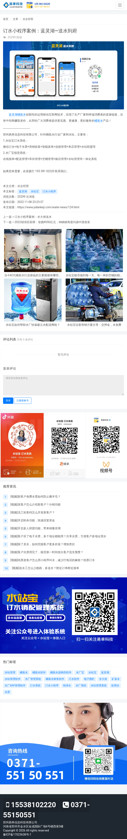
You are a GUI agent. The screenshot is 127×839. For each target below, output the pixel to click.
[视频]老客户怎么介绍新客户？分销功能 (35, 504)
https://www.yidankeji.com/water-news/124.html (48, 207)
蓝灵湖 (13, 114)
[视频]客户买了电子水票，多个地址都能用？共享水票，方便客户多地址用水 (58, 536)
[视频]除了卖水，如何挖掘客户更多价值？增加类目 (42, 544)
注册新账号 (23, 400)
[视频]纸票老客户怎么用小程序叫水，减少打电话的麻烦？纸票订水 (52, 560)
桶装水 (21, 114)
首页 (5, 19)
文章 (15, 19)
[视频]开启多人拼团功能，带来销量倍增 (35, 528)
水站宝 (35, 191)
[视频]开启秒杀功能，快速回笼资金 (32, 520)
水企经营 (28, 19)
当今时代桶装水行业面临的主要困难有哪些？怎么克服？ (32, 275)
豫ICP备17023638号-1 (17, 834)
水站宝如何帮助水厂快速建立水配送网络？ (33, 324)
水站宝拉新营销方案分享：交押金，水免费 (94, 324)
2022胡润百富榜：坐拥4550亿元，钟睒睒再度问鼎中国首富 (52, 222)
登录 (8, 400)
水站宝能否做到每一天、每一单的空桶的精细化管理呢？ (94, 275)
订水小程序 (49, 191)
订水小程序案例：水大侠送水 (33, 216)
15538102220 (31, 805)
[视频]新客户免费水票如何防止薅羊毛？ (35, 496)
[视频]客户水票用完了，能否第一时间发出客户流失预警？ (46, 552)
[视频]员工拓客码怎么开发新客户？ (32, 512)
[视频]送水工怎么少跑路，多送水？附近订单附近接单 (45, 568)
